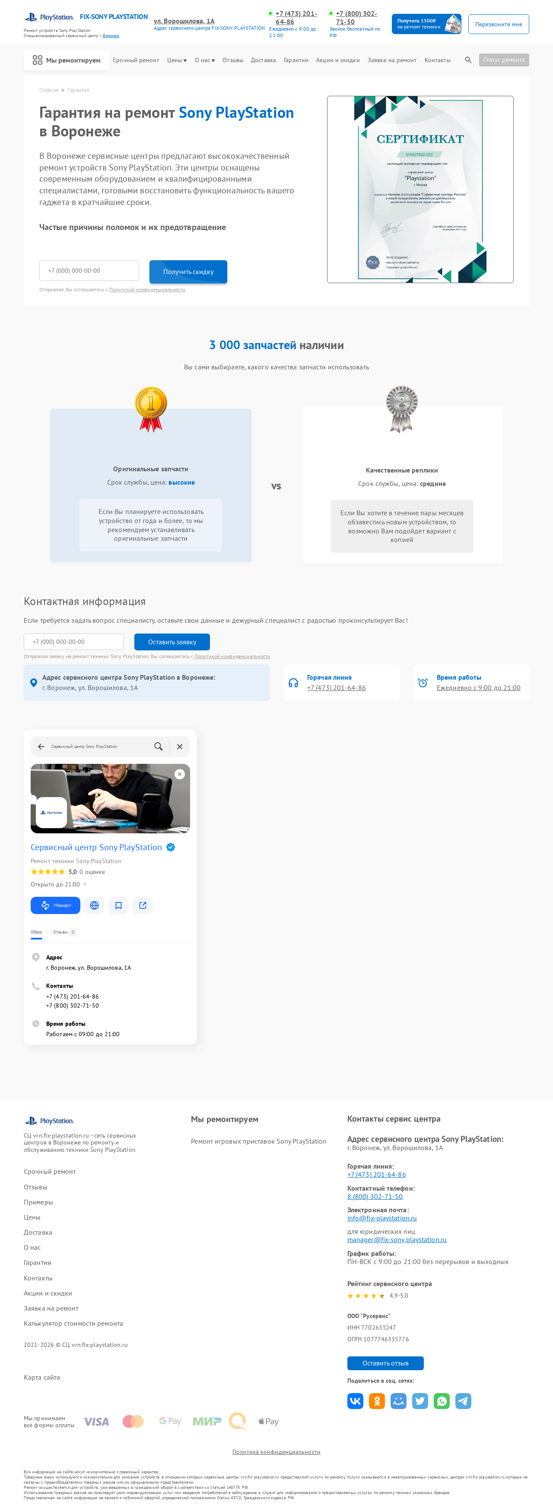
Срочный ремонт (136, 60)
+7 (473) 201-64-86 (296, 17)
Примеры (38, 1202)
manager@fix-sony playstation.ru (397, 1239)
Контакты (438, 60)
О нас (205, 60)
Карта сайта (42, 1377)
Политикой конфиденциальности (147, 289)
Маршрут (55, 905)
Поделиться (355, 1401)
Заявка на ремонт (392, 60)
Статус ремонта (504, 59)
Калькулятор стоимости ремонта (73, 1323)
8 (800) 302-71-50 (375, 1196)
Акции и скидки (337, 60)
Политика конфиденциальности (276, 1452)
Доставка (263, 60)
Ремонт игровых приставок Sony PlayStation (259, 1141)
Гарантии (296, 60)
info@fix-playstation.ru (382, 1218)
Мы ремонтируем (66, 60)
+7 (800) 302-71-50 (356, 17)
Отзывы (232, 60)
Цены (177, 60)
